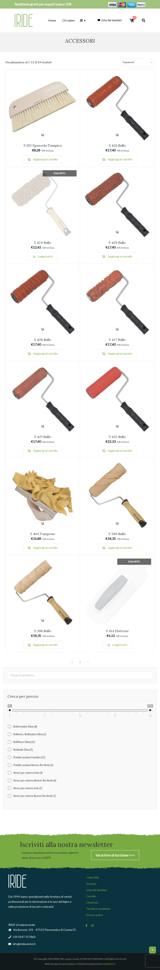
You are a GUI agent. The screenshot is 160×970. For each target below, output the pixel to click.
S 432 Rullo (117, 438)
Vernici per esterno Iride (27, 773)
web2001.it (109, 963)
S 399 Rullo (117, 535)
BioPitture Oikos (24, 742)
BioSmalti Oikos (23, 749)
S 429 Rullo (117, 243)
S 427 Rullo (117, 340)
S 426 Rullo (117, 145)
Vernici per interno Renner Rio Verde (34, 796)
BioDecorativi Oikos (25, 726)
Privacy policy (94, 915)
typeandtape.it (69, 963)
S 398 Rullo (42, 632)
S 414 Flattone (117, 632)
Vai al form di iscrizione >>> (115, 855)
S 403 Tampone (42, 535)
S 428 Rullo (42, 340)
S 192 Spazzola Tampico (43, 145)
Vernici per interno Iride (27, 788)
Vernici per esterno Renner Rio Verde (34, 780)
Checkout (92, 902)
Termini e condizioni (98, 908)
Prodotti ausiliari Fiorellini (29, 757)
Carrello (91, 896)
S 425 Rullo (42, 438)
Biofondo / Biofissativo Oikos (29, 734)
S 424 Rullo (43, 243)
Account (91, 883)
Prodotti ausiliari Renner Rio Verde (33, 765)
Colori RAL (92, 877)
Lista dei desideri (96, 890)
